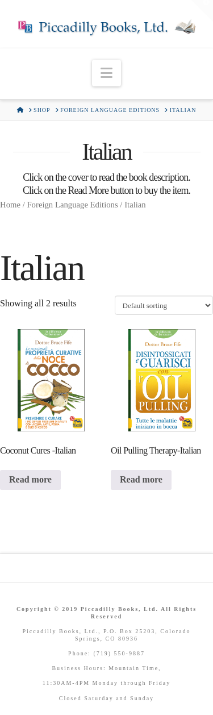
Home (10, 204)
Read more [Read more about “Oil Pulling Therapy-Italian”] (141, 479)
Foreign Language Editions (72, 204)
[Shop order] (164, 305)
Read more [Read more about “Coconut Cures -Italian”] (30, 479)
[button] (106, 73)
